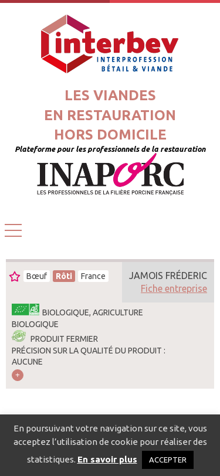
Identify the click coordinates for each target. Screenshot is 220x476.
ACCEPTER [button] (168, 459)
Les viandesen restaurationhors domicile (110, 114)
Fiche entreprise (174, 288)
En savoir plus (107, 459)
